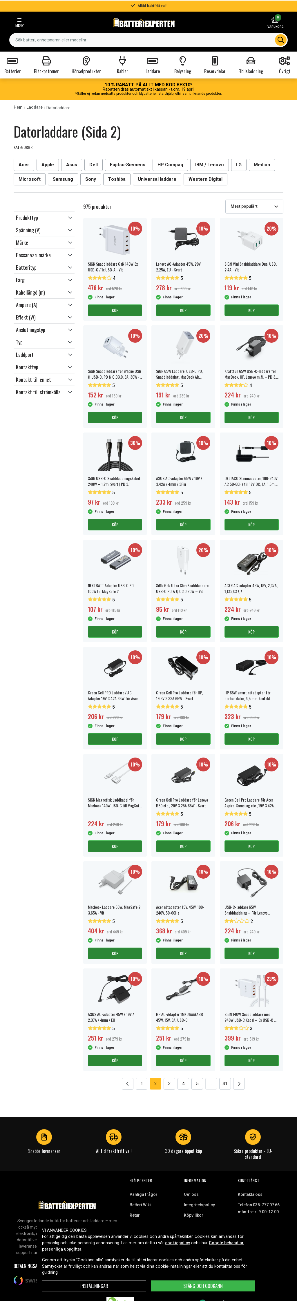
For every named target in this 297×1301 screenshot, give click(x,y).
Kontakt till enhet (33, 379)
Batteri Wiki (140, 1205)
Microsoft (30, 179)
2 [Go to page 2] (155, 1083)
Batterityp (26, 267)
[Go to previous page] (127, 1084)
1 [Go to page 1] (141, 1083)
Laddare (34, 107)
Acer (24, 164)
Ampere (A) (26, 304)
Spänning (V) (28, 230)
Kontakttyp (27, 367)
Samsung (63, 179)
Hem (18, 107)
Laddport (25, 354)
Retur (135, 1215)
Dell (93, 164)
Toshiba (117, 179)
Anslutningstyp (30, 329)
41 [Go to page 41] (225, 1083)
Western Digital (205, 179)
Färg (20, 279)
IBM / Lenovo (209, 164)
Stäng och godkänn (203, 1285)
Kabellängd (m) (30, 292)
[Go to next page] (239, 1084)
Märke (22, 242)
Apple (47, 164)
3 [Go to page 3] (169, 1083)
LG (239, 164)
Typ (19, 342)
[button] (44, 217)
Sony (90, 179)
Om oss (191, 1194)
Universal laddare (157, 179)
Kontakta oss (250, 1194)
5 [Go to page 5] (197, 1083)
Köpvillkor (193, 1215)
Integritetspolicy (199, 1205)
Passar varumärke (33, 255)
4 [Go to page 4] (183, 1083)
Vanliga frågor (143, 1194)
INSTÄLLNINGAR (94, 1285)
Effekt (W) (26, 317)
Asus (71, 164)
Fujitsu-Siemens (127, 164)
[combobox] (254, 207)
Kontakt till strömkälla (38, 392)
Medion (262, 164)
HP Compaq (170, 164)
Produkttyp (27, 217)
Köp (115, 310)
